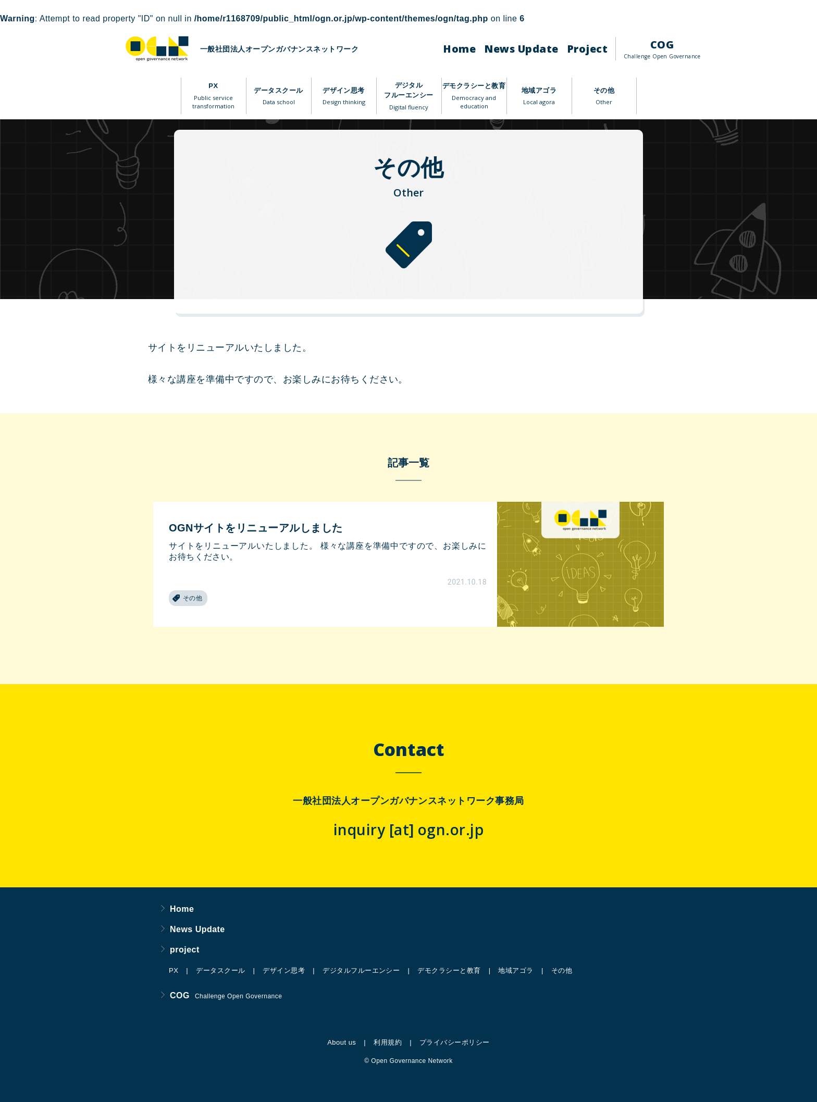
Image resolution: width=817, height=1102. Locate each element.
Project (587, 49)
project (180, 949)
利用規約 (388, 1042)
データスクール (278, 96)
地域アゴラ (539, 96)
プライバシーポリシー (454, 1042)
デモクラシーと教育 (474, 96)
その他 (603, 96)
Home (459, 49)
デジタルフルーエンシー (408, 96)
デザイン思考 (344, 96)
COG (662, 49)
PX (213, 96)
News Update (521, 49)
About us (341, 1042)
